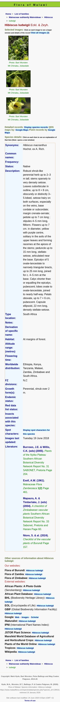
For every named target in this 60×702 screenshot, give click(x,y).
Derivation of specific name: (11, 331)
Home (8, 14)
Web (17, 617)
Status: (9, 166)
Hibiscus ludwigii (34, 570)
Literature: (11, 446)
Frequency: (12, 162)
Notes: (9, 322)
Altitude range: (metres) (10, 347)
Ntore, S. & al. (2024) (35, 535)
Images (25, 617)
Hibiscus (48, 17)
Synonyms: (12, 145)
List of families (22, 14)
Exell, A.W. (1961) (33, 480)
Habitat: (10, 339)
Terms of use (30, 701)
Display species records (36, 127)
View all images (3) (40, 32)
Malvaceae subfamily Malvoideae (25, 17)
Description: (12, 171)
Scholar (35, 617)
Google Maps (22, 130)
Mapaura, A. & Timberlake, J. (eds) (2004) (35, 502)
